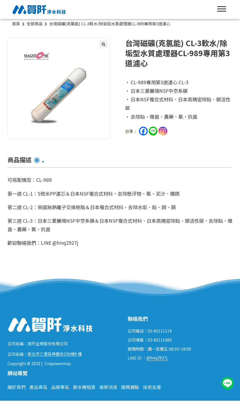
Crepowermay (58, 363)
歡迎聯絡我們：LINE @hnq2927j (43, 242)
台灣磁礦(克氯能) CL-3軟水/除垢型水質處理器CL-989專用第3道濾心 (109, 24)
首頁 (16, 24)
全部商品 (35, 24)
